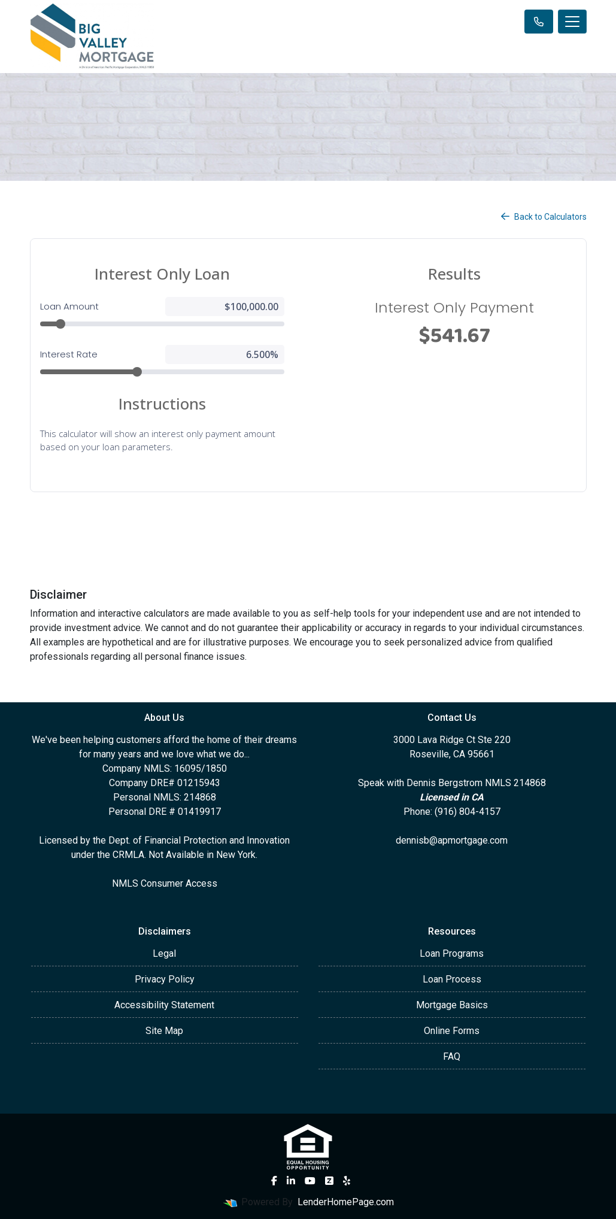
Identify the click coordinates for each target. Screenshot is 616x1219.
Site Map (164, 1030)
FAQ (451, 1056)
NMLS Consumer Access (164, 883)
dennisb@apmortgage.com (452, 840)
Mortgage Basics (452, 1005)
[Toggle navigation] (572, 22)
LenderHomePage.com (346, 1202)
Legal (164, 953)
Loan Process (452, 979)
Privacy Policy (165, 979)
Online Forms (452, 1030)
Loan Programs (452, 953)
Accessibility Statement (164, 1005)
